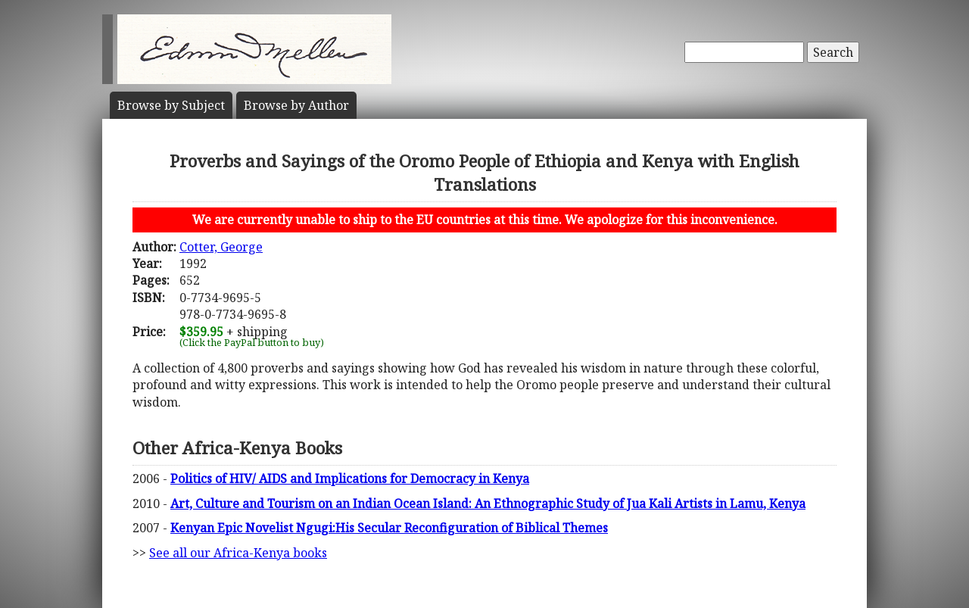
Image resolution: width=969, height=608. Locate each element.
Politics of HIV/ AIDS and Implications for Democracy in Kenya (349, 478)
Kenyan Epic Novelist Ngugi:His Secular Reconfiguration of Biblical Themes (389, 527)
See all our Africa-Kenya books (238, 552)
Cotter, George (221, 247)
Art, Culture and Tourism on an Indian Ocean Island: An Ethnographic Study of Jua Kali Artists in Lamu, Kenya (487, 503)
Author (296, 105)
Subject (171, 105)
